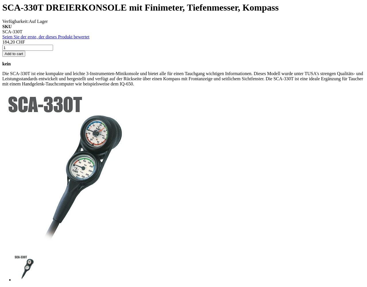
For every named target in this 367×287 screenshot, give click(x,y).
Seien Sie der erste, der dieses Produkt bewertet (45, 36)
